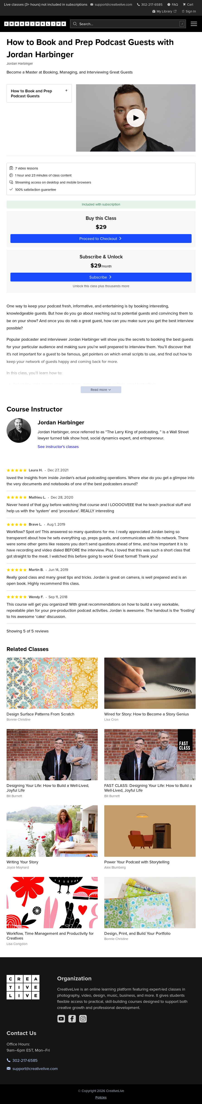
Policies (101, 1097)
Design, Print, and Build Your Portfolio (137, 933)
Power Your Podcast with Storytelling (136, 862)
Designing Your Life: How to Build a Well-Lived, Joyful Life (48, 788)
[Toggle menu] (194, 24)
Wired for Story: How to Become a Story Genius (146, 714)
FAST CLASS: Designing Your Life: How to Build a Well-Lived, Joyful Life (148, 788)
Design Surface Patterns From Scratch (40, 714)
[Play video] (135, 118)
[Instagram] (83, 1019)
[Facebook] (72, 1019)
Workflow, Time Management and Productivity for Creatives (50, 935)
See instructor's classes (58, 446)
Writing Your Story (22, 862)
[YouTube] (61, 1019)
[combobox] (128, 24)
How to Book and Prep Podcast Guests (31, 93)
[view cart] (189, 4)
